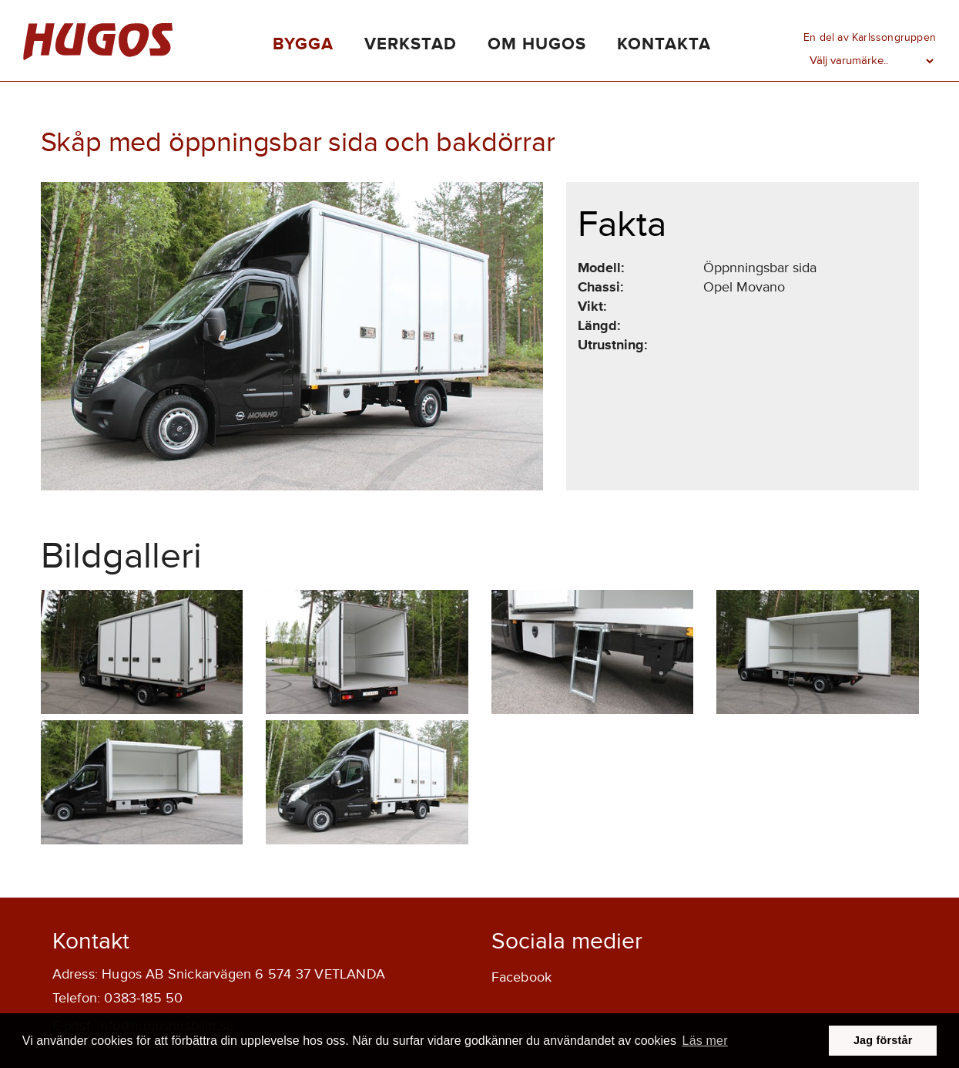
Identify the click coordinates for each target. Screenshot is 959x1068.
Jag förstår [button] (883, 1040)
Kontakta (664, 44)
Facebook (521, 977)
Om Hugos (537, 44)
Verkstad (410, 44)
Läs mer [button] (705, 1040)
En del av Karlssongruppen (869, 37)
